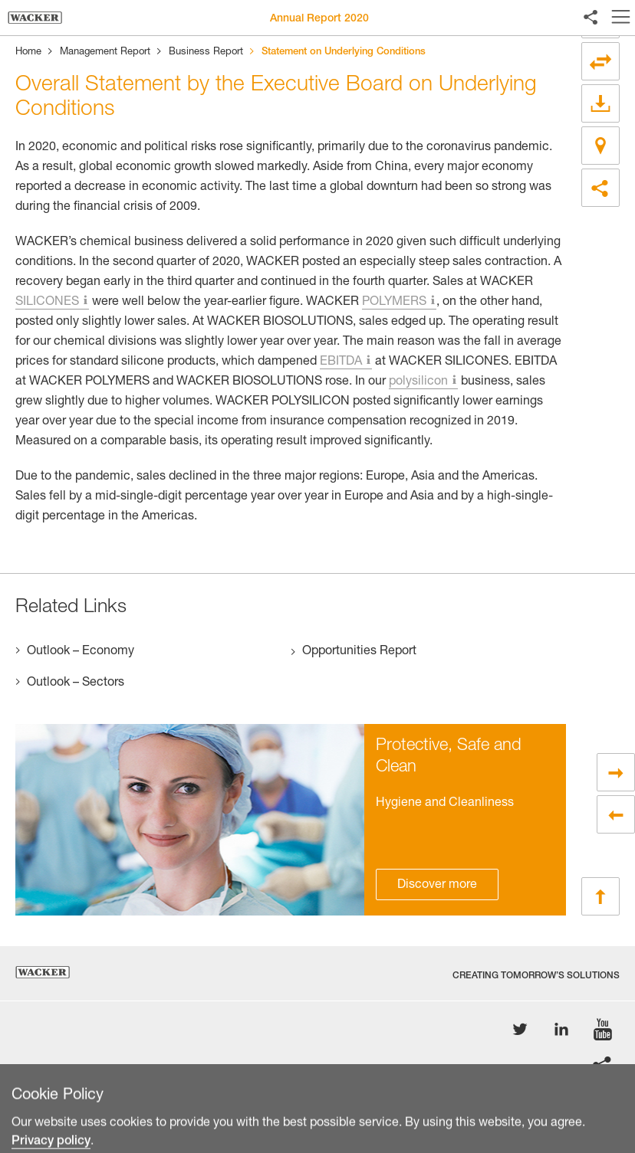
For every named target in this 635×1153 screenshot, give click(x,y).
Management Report (105, 52)
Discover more (437, 885)
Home (28, 52)
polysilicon (418, 382)
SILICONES (47, 302)
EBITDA (341, 362)
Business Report (206, 52)
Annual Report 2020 (319, 19)
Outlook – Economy (80, 652)
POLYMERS (394, 302)
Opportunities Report (359, 652)
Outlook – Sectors (75, 683)
